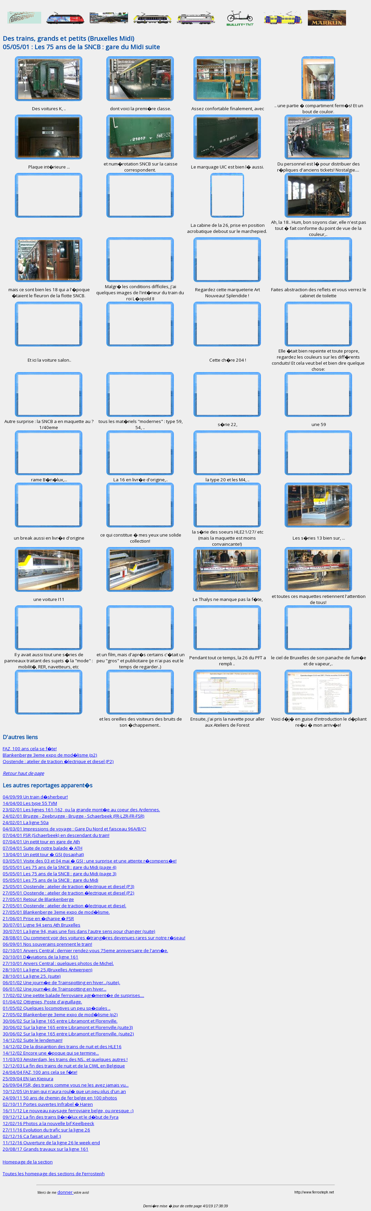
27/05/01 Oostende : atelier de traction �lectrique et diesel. (64, 906)
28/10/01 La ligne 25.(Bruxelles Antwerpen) (47, 970)
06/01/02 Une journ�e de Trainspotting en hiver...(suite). (61, 982)
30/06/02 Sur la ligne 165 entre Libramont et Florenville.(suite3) (68, 1027)
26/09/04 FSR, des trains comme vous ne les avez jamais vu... (66, 1085)
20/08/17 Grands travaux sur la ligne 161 (45, 1149)
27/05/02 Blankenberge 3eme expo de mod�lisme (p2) (60, 1014)
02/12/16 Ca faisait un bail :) (32, 1136)
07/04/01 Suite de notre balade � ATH (42, 848)
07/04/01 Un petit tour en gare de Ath (41, 842)
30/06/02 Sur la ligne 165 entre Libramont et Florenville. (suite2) (68, 1034)
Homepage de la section (28, 1162)
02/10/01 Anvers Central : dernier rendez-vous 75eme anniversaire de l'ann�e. (85, 950)
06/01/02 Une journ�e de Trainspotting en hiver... (54, 989)
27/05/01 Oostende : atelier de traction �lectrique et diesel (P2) (68, 893)
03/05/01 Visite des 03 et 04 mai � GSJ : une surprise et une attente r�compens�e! (90, 861)
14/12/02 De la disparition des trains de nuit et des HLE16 (62, 1046)
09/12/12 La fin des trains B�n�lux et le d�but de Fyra (60, 1117)
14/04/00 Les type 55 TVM (30, 803)
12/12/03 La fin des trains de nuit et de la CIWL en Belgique (64, 1066)
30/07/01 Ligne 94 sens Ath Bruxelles (41, 925)
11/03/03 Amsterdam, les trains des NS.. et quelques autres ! (65, 1059)
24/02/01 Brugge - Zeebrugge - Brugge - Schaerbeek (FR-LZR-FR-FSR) (73, 816)
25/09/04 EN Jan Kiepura (28, 1079)
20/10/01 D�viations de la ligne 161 (40, 957)
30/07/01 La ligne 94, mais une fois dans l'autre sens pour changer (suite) (79, 931)
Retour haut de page (23, 773)
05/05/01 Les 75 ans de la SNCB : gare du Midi (50, 880)
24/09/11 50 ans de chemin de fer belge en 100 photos (60, 1098)
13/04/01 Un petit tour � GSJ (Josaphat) (43, 854)
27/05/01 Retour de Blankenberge (38, 899)
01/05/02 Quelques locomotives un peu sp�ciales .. (56, 1008)
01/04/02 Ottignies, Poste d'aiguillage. (42, 1002)
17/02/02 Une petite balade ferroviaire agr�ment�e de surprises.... (73, 995)
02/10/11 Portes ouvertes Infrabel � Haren (48, 1104)
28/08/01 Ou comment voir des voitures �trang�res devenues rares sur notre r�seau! (94, 938)
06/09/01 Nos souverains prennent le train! (47, 944)
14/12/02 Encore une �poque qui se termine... (51, 1053)
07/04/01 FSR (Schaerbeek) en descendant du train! (56, 835)
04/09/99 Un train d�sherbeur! (35, 797)
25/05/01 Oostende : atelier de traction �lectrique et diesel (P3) (68, 886)
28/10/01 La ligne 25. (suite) (32, 976)
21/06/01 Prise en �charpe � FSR (38, 918)
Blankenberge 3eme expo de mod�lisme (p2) (50, 755)
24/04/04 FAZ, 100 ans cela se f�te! (40, 1072)
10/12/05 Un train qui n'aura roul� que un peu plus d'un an (64, 1091)
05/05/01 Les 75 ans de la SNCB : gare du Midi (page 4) (59, 867)
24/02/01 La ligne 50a (26, 822)
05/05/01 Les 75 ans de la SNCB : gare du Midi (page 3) (59, 874)
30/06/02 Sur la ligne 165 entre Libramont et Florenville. (60, 1021)
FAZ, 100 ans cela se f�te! (30, 749)
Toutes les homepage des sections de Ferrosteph (54, 1174)
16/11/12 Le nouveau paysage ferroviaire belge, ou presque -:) (68, 1111)
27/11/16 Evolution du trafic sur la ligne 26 (46, 1130)
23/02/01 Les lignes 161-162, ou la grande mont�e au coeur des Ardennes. (81, 810)
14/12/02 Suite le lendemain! (32, 1040)
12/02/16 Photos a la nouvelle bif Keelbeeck (48, 1123)
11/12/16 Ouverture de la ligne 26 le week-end (51, 1143)
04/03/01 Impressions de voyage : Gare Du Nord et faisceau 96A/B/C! (74, 829)
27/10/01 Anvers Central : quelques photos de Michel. (58, 963)
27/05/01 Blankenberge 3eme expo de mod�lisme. (56, 912)
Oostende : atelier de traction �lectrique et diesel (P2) (58, 761)
